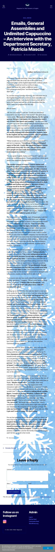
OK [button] (48, 548)
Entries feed (32, 521)
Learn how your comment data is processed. (38, 499)
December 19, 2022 (30, 57)
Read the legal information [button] (8, 549)
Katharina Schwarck (16, 57)
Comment (10, 471)
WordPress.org (33, 526)
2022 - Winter (27, 20)
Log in (31, 519)
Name (9, 485)
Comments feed (34, 524)
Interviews (11, 440)
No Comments (44, 57)
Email (30, 485)
